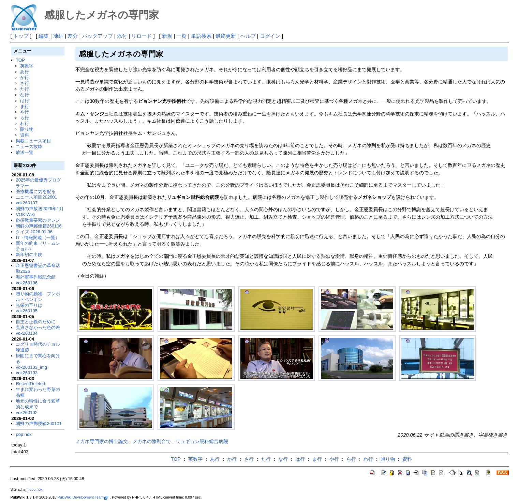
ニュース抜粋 (29, 146)
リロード (141, 36)
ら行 (24, 117)
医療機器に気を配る (36, 191)
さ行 (24, 83)
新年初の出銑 (29, 254)
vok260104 (27, 333)
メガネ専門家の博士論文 (101, 441)
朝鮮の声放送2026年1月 (39, 208)
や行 (24, 111)
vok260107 (27, 202)
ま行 (24, 106)
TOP (20, 60)
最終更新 (226, 36)
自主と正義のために (36, 321)
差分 (73, 36)
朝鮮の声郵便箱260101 (38, 423)
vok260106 (27, 282)
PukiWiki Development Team (83, 497)
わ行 (24, 123)
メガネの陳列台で (152, 441)
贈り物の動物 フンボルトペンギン (38, 296)
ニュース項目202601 (36, 197)
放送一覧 (24, 152)
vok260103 (27, 372)
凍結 (58, 36)
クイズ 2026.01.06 (34, 231)
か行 (24, 77)
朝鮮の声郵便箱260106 (38, 226)
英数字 (26, 65)
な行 (24, 94)
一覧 (181, 36)
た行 (24, 89)
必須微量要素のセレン (38, 220)
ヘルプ (248, 36)
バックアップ (97, 36)
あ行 (24, 71)
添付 (122, 36)
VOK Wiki (25, 214)
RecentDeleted (30, 383)
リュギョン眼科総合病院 (202, 441)
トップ (21, 36)
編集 (44, 36)
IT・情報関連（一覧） (38, 237)
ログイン (270, 36)
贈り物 (26, 129)
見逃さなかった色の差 (38, 327)
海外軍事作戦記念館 (36, 277)
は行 (24, 100)
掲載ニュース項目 (33, 140)
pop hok (23, 434)
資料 (24, 135)
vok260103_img (31, 367)
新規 (167, 36)
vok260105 (27, 310)
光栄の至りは (29, 305)
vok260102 (27, 412)
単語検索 (201, 36)
